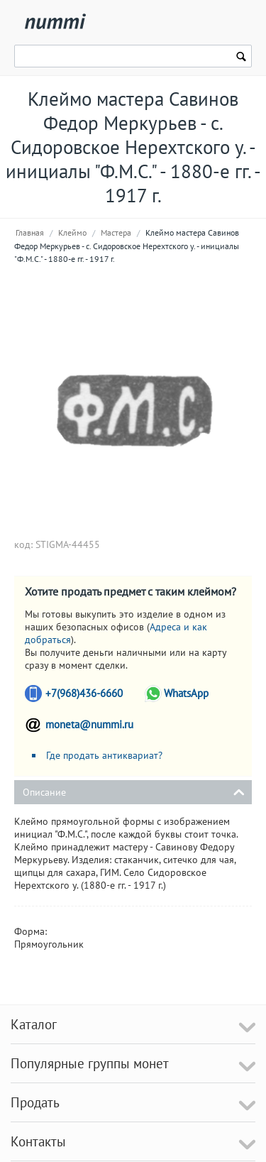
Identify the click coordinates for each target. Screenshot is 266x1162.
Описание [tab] (134, 791)
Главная (30, 232)
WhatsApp (186, 693)
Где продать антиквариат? (104, 755)
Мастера (116, 232)
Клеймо (72, 232)
